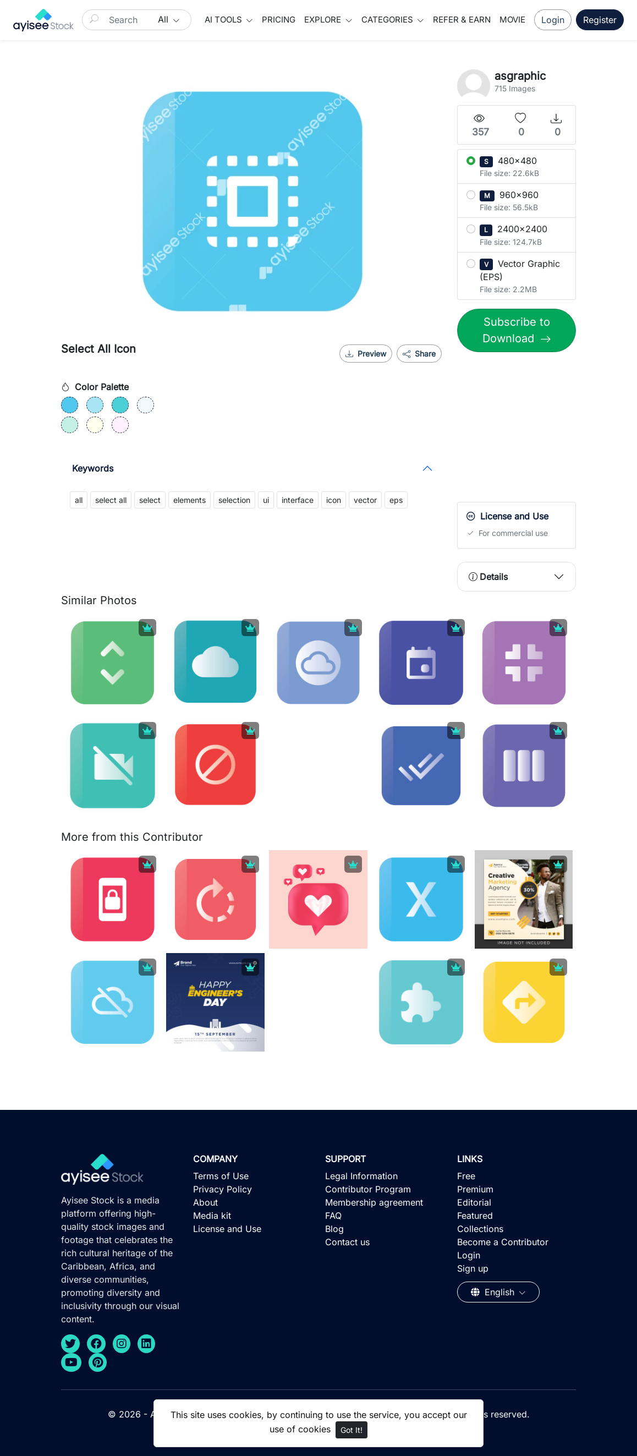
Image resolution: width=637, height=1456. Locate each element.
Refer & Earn (462, 19)
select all (111, 500)
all (79, 500)
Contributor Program (368, 1189)
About (205, 1202)
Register (600, 19)
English (494, 1292)
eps (396, 500)
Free (466, 1175)
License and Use (227, 1228)
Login (552, 19)
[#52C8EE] (69, 405)
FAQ (333, 1215)
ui (266, 500)
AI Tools (224, 19)
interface (298, 500)
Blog (334, 1228)
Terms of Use (221, 1175)
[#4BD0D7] (120, 405)
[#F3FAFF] (145, 405)
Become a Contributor (502, 1241)
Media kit (212, 1215)
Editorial (474, 1202)
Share (419, 353)
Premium (475, 1189)
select (150, 500)
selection (234, 500)
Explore (323, 19)
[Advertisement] (539, 430)
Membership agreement (374, 1202)
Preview (365, 353)
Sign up (472, 1268)
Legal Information (361, 1175)
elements (189, 500)
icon (333, 500)
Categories (388, 19)
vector (365, 500)
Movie (512, 19)
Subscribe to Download (516, 330)
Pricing (278, 19)
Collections (480, 1228)
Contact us (347, 1241)
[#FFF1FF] (120, 425)
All (164, 19)
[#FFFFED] (94, 425)
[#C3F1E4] (69, 425)
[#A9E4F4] (94, 405)
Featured (475, 1215)
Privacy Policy (222, 1189)
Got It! (352, 1430)
